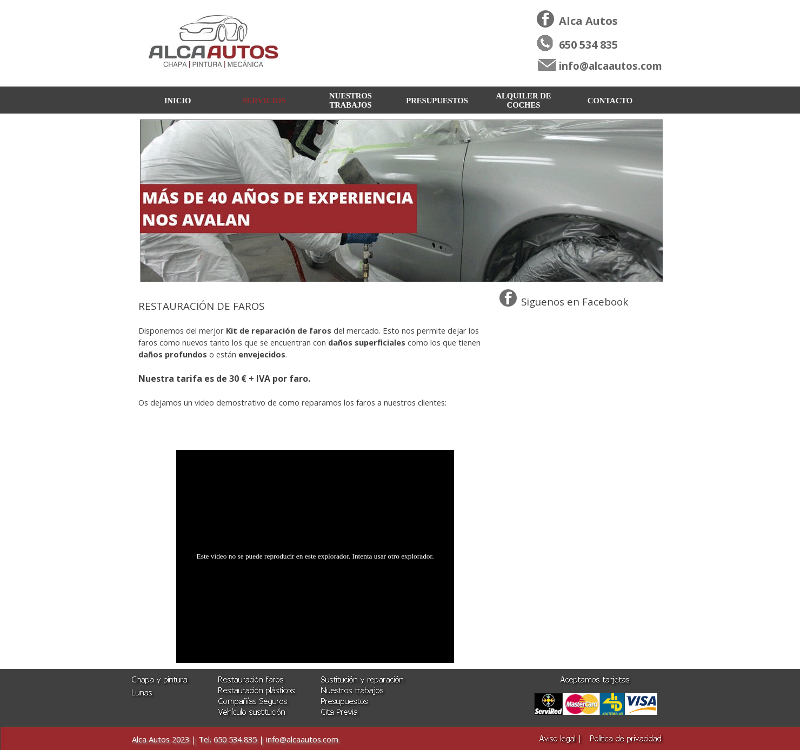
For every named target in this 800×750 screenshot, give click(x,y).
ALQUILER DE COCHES (523, 100)
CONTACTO (610, 100)
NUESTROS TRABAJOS (350, 100)
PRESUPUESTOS (437, 100)
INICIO (177, 100)
